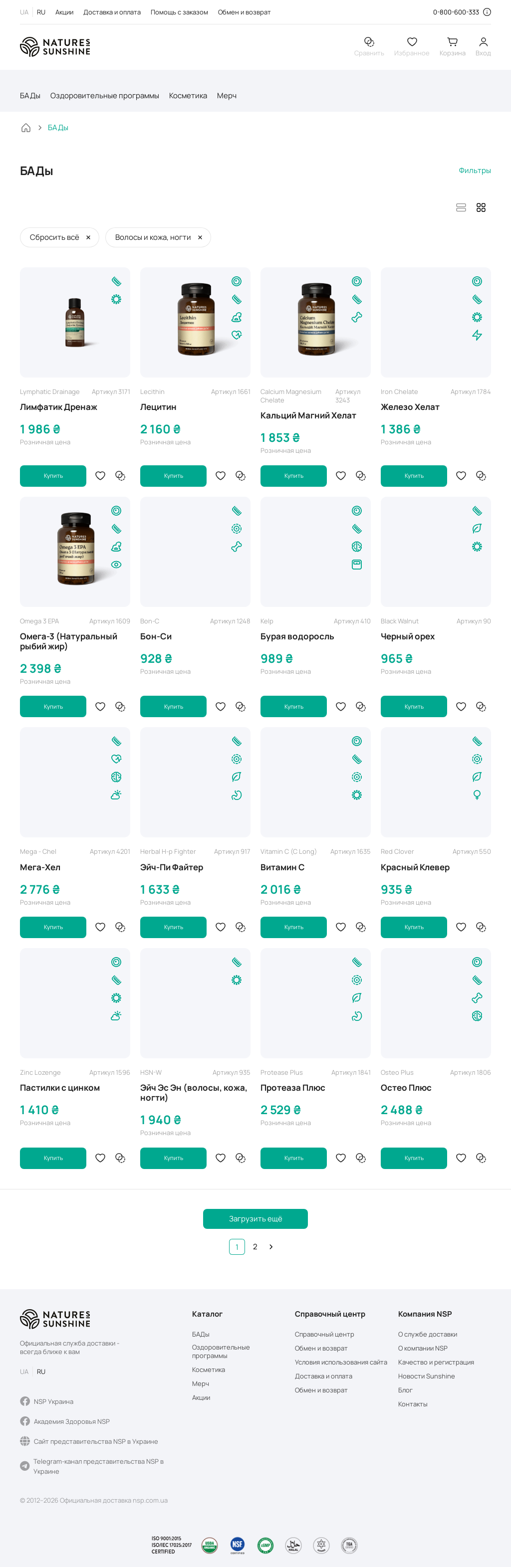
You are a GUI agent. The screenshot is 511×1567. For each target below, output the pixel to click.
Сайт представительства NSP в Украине (89, 1441)
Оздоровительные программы (104, 98)
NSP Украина (46, 1401)
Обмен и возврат (244, 11)
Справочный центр (324, 1334)
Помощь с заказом (179, 11)
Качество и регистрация (436, 1362)
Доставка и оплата (112, 11)
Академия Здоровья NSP (65, 1421)
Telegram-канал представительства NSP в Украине (92, 1466)
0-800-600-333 (456, 11)
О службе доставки (427, 1334)
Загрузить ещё (255, 1223)
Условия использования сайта (341, 1362)
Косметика (188, 98)
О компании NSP (423, 1348)
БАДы (30, 98)
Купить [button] (53, 478)
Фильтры (475, 173)
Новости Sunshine (426, 1376)
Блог (405, 1390)
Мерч (227, 98)
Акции (64, 11)
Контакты (413, 1404)
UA (24, 11)
